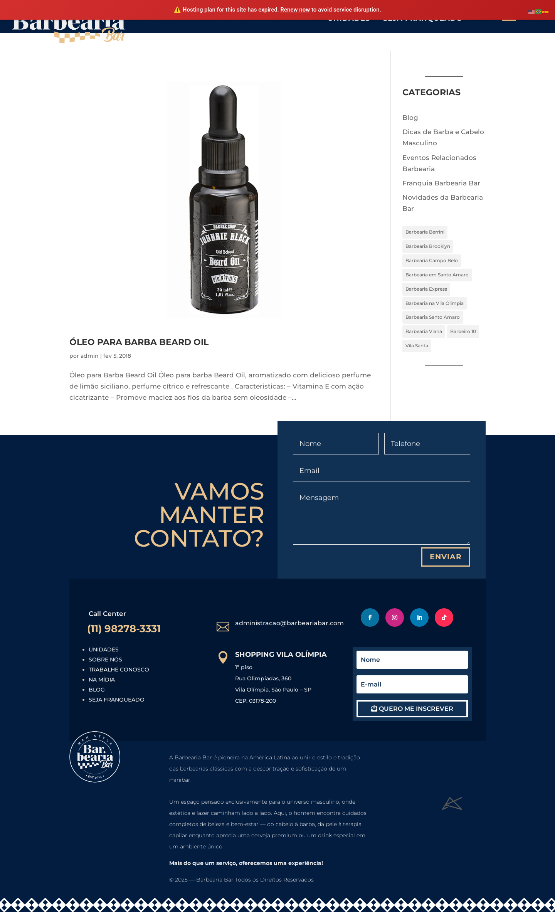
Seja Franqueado (117, 699)
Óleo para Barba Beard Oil (139, 342)
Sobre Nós (105, 659)
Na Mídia (102, 679)
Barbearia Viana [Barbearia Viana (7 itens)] (423, 331)
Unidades (104, 649)
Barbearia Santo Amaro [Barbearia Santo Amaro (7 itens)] (432, 317)
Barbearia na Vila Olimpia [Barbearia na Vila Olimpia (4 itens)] (434, 303)
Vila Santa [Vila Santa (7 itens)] (416, 345)
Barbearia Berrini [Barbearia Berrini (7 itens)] (424, 232)
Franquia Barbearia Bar (441, 183)
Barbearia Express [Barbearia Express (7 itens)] (426, 289)
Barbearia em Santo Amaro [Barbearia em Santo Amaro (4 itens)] (437, 275)
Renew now (295, 9)
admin (90, 355)
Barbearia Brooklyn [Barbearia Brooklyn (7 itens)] (427, 246)
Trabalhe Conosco (119, 669)
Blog (410, 117)
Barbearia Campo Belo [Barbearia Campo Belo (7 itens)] (431, 260)
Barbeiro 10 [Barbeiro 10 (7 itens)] (463, 331)
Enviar (446, 556)
